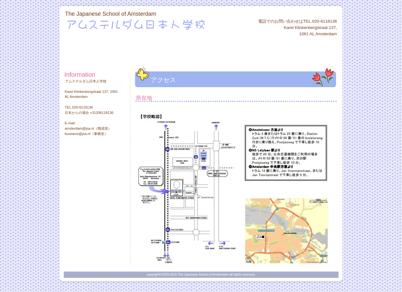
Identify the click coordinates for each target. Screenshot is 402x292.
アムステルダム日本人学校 (141, 24)
